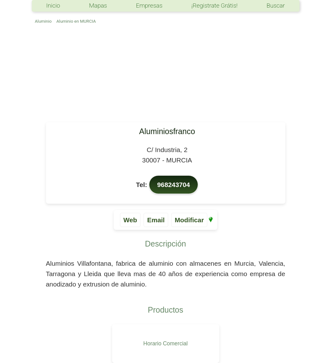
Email (156, 220)
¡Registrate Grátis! (214, 5)
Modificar (189, 220)
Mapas (98, 5)
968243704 (173, 184)
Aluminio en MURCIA (76, 21)
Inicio (53, 5)
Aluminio (43, 21)
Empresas (149, 5)
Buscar (275, 5)
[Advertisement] (166, 75)
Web (130, 220)
